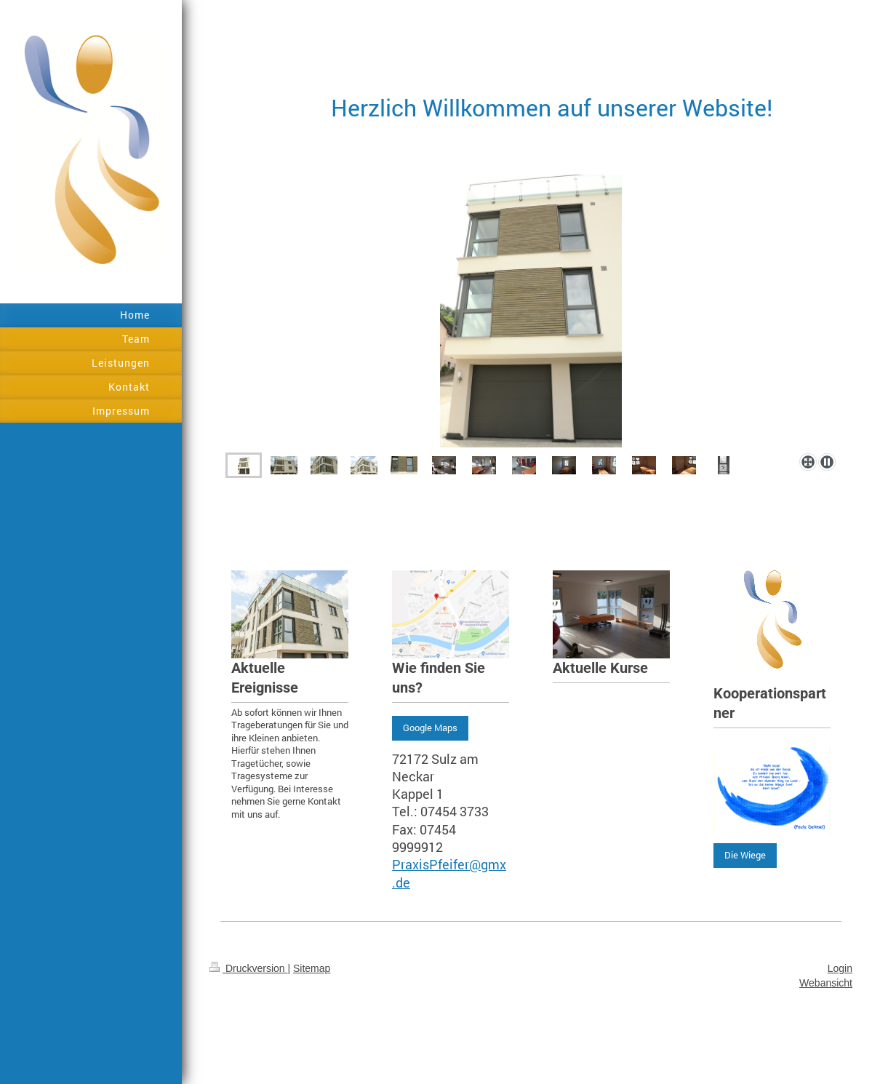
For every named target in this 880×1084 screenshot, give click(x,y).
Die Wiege (745, 854)
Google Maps (430, 727)
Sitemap (311, 968)
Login (840, 968)
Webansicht (825, 983)
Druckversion (248, 968)
